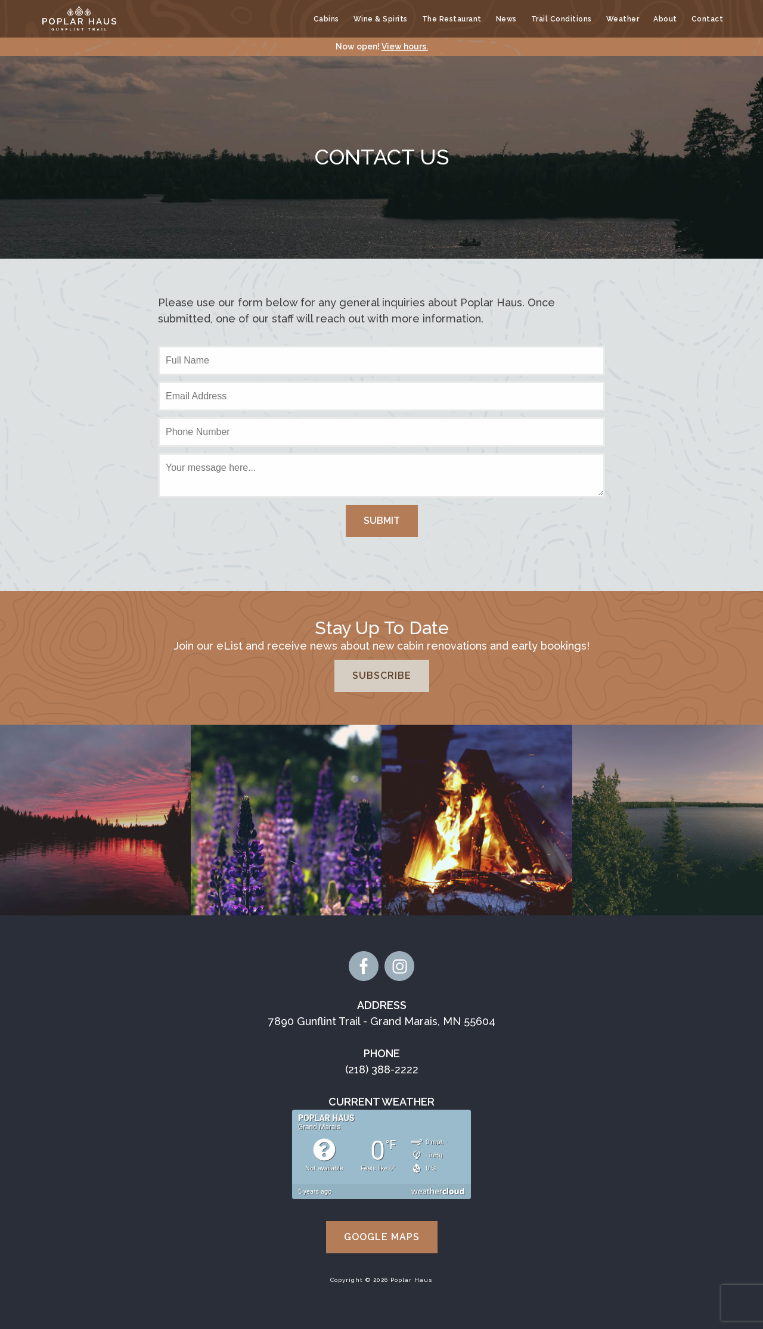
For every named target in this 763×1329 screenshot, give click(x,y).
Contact (707, 19)
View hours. (405, 46)
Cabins (326, 19)
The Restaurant (452, 19)
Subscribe (381, 675)
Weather (623, 19)
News (506, 19)
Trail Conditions (561, 19)
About (665, 19)
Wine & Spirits (380, 19)
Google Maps (382, 1237)
